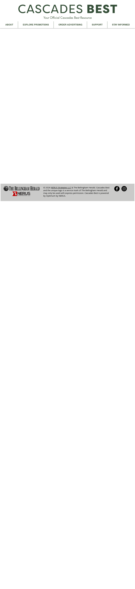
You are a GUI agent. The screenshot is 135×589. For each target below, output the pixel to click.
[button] (9, 24)
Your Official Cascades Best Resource (67, 18)
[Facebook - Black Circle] (117, 188)
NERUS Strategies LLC (61, 187)
